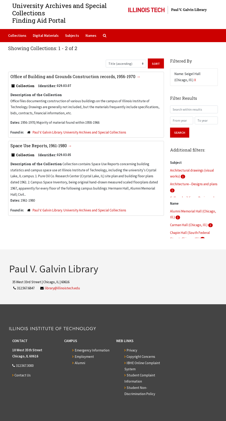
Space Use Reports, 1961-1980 (39, 145)
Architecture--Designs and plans (193, 184)
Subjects (72, 35)
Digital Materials (46, 35)
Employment (84, 356)
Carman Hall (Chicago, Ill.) (189, 225)
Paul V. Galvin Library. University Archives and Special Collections (79, 132)
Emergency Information (92, 350)
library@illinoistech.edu (62, 288)
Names (91, 35)
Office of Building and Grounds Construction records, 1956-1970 (73, 76)
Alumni (80, 363)
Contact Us (22, 375)
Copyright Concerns (141, 356)
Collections (17, 35)
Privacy (132, 350)
